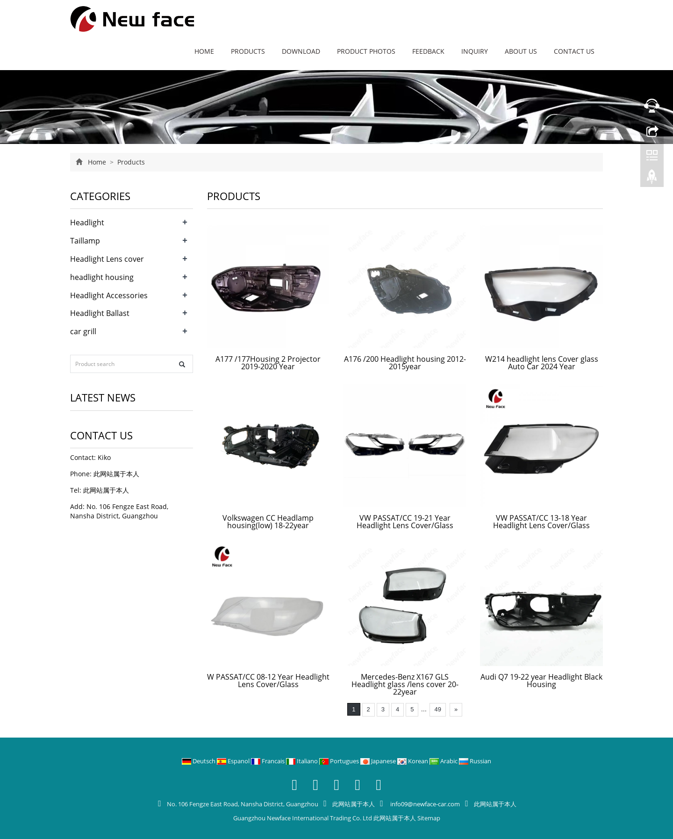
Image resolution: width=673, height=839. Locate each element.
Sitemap (428, 818)
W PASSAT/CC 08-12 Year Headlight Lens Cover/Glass (268, 680)
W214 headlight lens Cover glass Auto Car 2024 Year (541, 363)
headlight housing (102, 277)
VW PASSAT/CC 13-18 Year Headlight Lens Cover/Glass (541, 522)
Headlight (87, 222)
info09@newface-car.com (424, 804)
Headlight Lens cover (107, 259)
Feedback (428, 51)
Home (204, 51)
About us (521, 51)
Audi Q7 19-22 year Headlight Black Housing (541, 680)
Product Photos (366, 51)
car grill (83, 331)
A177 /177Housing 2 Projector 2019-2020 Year (268, 363)
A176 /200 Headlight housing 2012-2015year (405, 363)
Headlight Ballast (99, 313)
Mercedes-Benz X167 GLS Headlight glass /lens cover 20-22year (404, 684)
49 (437, 709)
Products (248, 51)
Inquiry (474, 51)
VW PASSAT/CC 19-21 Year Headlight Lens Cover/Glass (405, 522)
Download (301, 51)
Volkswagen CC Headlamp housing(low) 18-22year (268, 522)
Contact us (574, 51)
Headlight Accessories (109, 295)
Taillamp (85, 241)
